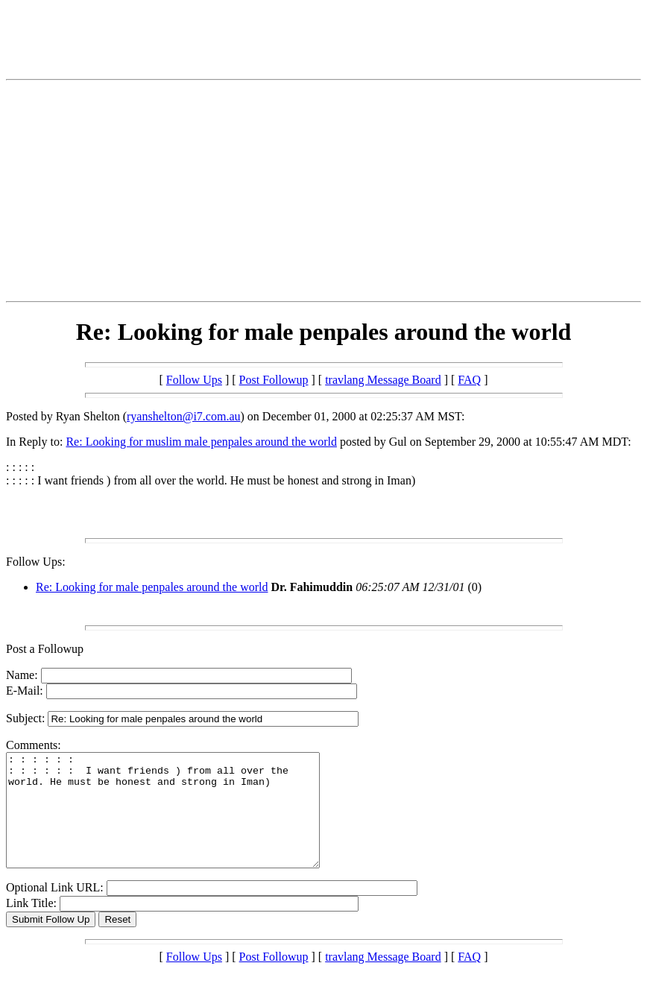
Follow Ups (194, 379)
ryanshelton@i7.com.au (183, 416)
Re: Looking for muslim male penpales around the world (201, 441)
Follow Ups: (36, 561)
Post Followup (274, 379)
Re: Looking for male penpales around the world (152, 587)
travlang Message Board (383, 379)
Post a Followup (44, 648)
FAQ (469, 379)
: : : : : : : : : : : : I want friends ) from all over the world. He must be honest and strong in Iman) (181, 821)
